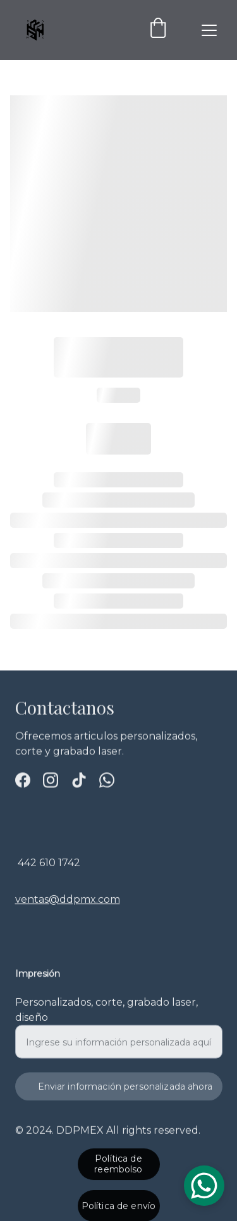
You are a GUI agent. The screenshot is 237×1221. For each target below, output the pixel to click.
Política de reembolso (118, 1166)
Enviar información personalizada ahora (125, 1094)
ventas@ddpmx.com (67, 908)
